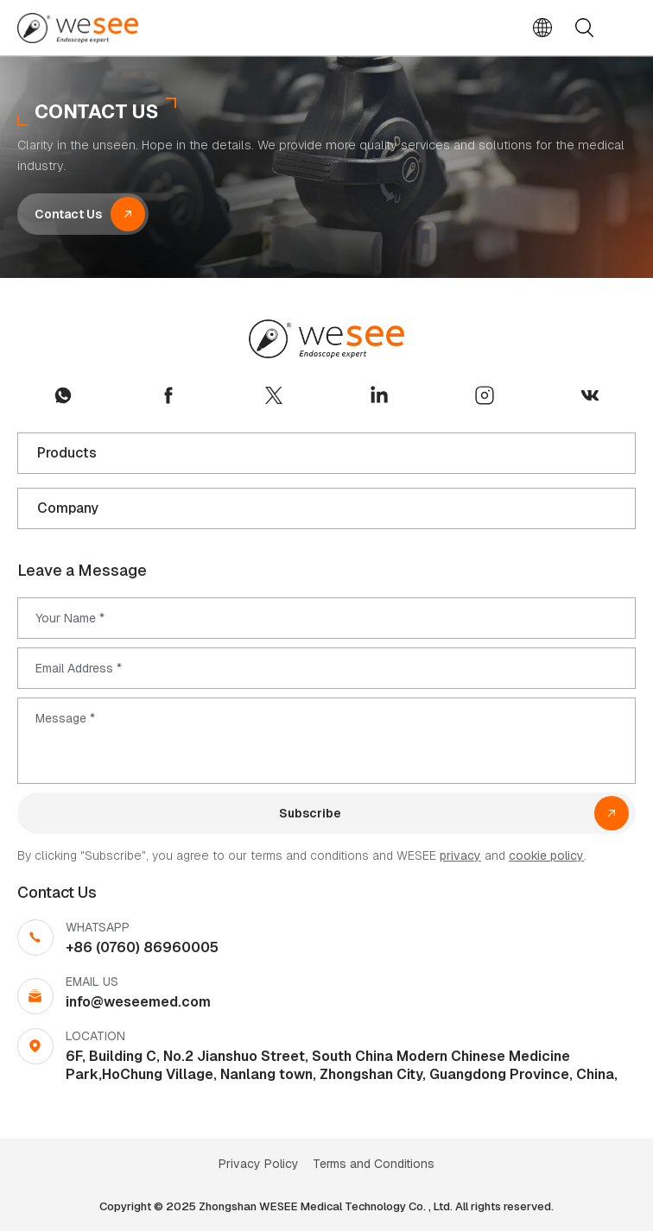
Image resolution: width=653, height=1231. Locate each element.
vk (589, 395)
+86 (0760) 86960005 (142, 947)
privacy (460, 855)
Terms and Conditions (373, 1163)
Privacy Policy (259, 1163)
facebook (168, 395)
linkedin (379, 395)
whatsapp (63, 395)
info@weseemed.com (138, 1002)
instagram (484, 395)
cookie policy (546, 855)
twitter (273, 395)
